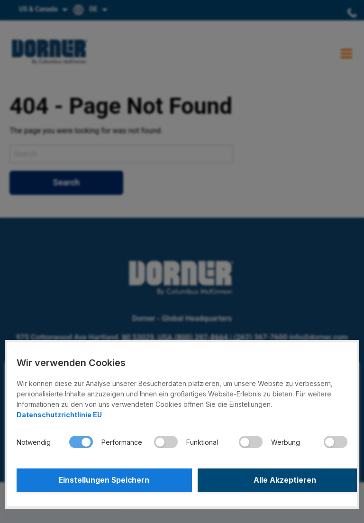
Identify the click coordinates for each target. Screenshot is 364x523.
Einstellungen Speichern (98, 480)
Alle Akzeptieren (266, 480)
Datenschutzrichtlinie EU (59, 415)
